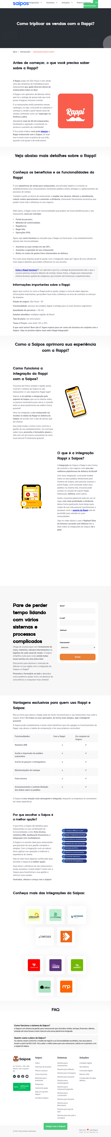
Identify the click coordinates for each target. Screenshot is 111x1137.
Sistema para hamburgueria (62, 1081)
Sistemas (52, 3)
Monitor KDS (84, 1074)
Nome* (62, 606)
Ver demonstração (91, 4)
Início (15, 52)
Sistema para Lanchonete (62, 1094)
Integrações (36, 3)
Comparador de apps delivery (87, 1079)
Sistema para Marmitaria (62, 1104)
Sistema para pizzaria (65, 1077)
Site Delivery (84, 1067)
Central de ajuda (41, 1088)
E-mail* (62, 618)
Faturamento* (65, 642)
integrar (44, 131)
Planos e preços (84, 3)
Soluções (67, 3)
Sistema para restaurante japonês (65, 1088)
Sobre (37, 1063)
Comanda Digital (85, 1071)
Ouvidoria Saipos (41, 1098)
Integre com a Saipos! (56, 1126)
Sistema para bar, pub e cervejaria (66, 1116)
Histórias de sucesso (43, 1067)
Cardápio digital (85, 1063)
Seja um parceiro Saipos (41, 1093)
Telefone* (63, 630)
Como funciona (41, 1074)
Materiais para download (41, 1079)
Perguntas (39, 1084)
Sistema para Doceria (65, 1099)
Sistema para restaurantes (62, 1064)
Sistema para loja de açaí (65, 1110)
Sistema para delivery (65, 1069)
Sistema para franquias (66, 1073)
